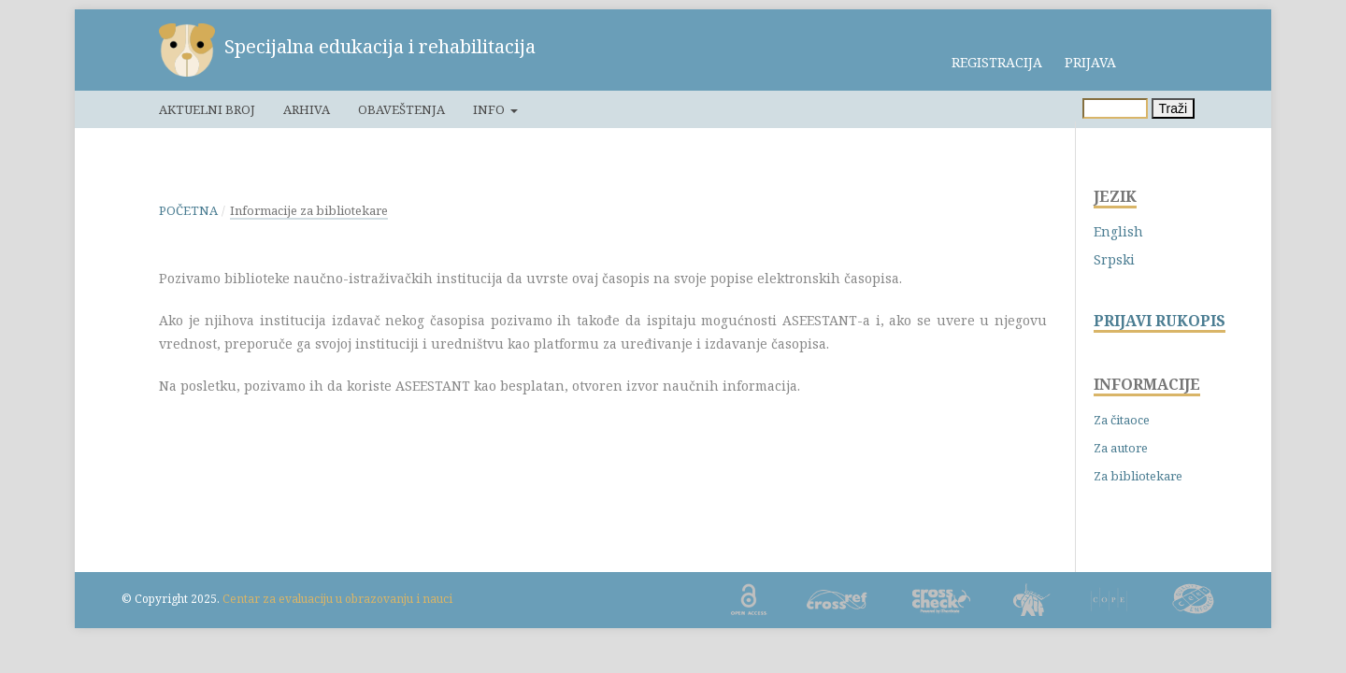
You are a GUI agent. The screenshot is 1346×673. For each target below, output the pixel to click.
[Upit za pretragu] (1115, 108)
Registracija (997, 62)
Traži (1173, 108)
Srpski (1114, 259)
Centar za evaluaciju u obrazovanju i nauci (337, 599)
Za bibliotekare (1138, 475)
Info (490, 109)
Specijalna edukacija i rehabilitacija (380, 46)
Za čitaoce (1122, 419)
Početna (188, 210)
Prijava (1090, 62)
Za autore (1121, 447)
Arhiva (306, 109)
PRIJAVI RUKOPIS (1159, 321)
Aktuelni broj (207, 109)
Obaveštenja (401, 109)
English (1118, 231)
